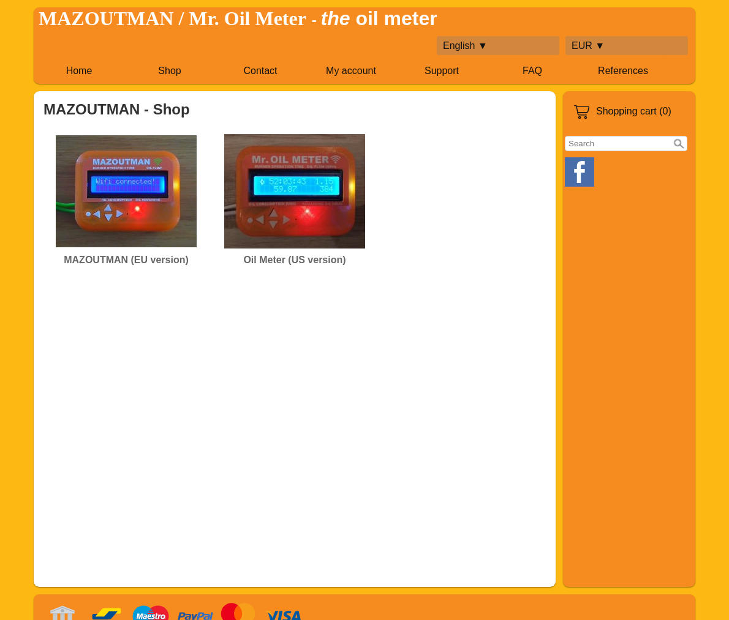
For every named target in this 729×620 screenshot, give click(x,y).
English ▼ (465, 45)
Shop (169, 70)
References (623, 70)
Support (442, 70)
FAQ (532, 70)
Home (79, 70)
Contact (260, 70)
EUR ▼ (588, 45)
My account (351, 70)
